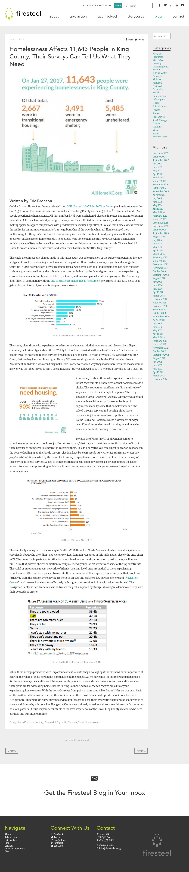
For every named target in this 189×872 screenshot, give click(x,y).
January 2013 (159, 344)
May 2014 (157, 289)
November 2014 (161, 268)
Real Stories (159, 117)
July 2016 (157, 198)
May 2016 (157, 205)
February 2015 (160, 257)
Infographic (61, 722)
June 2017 (157, 167)
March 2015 (159, 254)
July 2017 (157, 164)
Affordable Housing (32, 722)
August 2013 (159, 320)
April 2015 (158, 250)
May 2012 (157, 369)
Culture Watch (160, 73)
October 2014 (159, 271)
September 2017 (161, 160)
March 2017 (159, 177)
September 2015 (161, 233)
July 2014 (157, 282)
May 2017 (157, 171)
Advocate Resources (97, 5)
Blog (158, 16)
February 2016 (160, 216)
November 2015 (160, 226)
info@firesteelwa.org (110, 848)
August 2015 (159, 237)
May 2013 (157, 330)
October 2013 (159, 313)
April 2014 (158, 292)
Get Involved (107, 16)
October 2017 (159, 157)
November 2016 (160, 184)
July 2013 (157, 323)
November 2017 (160, 153)
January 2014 (159, 303)
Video (155, 130)
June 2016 (157, 202)
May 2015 (157, 247)
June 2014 (158, 285)
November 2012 (160, 348)
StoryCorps (136, 16)
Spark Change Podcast (160, 122)
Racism (156, 113)
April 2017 (158, 174)
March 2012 (159, 376)
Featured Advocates (158, 88)
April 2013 (158, 334)
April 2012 (158, 372)
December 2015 (160, 223)
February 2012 (160, 379)
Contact (178, 16)
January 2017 (159, 181)
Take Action (78, 16)
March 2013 (159, 337)
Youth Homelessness (89, 722)
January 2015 (159, 261)
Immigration (159, 96)
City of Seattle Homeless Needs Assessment (75, 281)
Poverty (156, 110)
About (54, 16)
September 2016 (161, 191)
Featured (49, 722)
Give (118, 5)
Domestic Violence (157, 78)
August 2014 (159, 278)
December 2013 (160, 306)
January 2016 (159, 219)
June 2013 (157, 327)
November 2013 (160, 310)
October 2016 (159, 188)
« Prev (12, 751)
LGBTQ (156, 103)
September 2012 (161, 355)
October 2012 (159, 351)
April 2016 (158, 209)
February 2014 (160, 299)
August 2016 (159, 195)
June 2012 (157, 365)
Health (156, 92)
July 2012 (157, 362)
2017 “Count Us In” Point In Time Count (90, 207)
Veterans (72, 722)
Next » (141, 751)
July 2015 (157, 240)
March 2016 (159, 212)
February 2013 (160, 341)
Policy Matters (160, 106)
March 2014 (159, 296)
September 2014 (161, 275)
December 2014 (160, 264)
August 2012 (159, 358)
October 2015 (159, 230)
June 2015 (157, 243)
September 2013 (161, 316)
